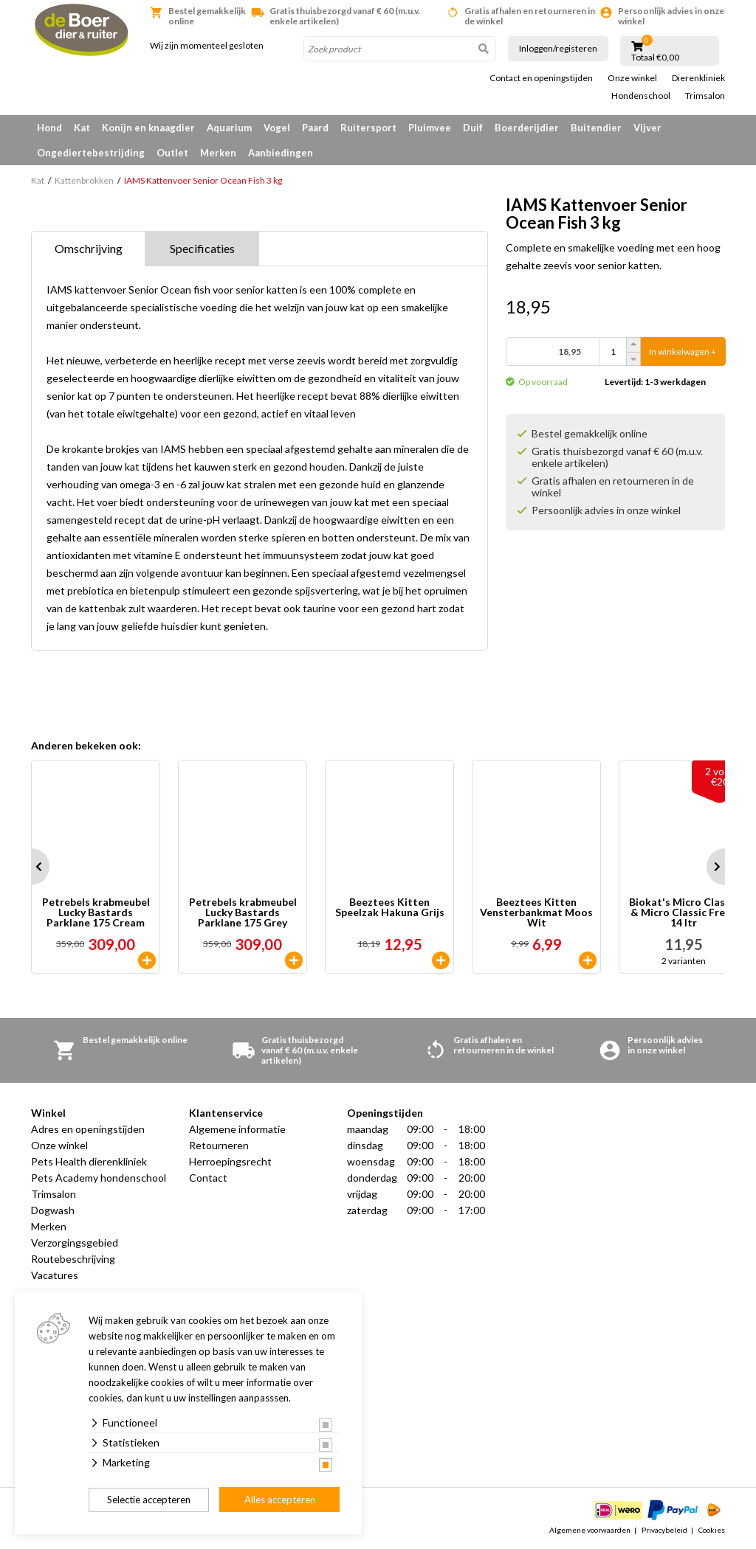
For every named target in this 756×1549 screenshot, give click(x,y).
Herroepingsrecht (230, 1161)
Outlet (172, 153)
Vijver (647, 128)
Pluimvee (429, 128)
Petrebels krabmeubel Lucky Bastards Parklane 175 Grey (243, 912)
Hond (49, 128)
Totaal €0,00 (655, 57)
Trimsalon (705, 95)
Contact (208, 1177)
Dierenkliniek (698, 78)
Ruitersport (368, 128)
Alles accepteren (279, 1499)
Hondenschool (640, 95)
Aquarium (229, 128)
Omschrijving (89, 248)
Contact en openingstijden (541, 78)
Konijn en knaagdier (148, 128)
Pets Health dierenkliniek (89, 1161)
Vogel (277, 128)
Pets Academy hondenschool (98, 1177)
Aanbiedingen (280, 153)
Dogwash (53, 1210)
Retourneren (219, 1145)
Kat (82, 128)
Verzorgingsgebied (74, 1242)
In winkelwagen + (682, 351)
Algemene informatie (237, 1129)
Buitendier (596, 128)
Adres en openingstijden (88, 1129)
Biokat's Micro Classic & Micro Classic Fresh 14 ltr (683, 912)
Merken (218, 153)
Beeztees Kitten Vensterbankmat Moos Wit (536, 912)
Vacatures (54, 1275)
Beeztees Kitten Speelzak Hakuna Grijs (389, 907)
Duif (473, 128)
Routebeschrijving (73, 1258)
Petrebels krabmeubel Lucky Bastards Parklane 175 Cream (96, 912)
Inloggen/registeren (558, 48)
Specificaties (202, 248)
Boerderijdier (527, 128)
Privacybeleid (664, 1529)
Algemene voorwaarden (589, 1529)
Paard (315, 128)
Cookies (711, 1529)
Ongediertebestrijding (91, 153)
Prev (31, 866)
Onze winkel (632, 78)
